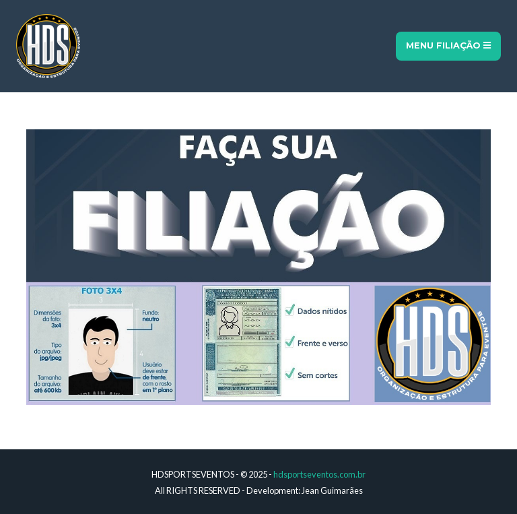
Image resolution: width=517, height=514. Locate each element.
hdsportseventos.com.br (319, 474)
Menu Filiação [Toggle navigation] (448, 45)
